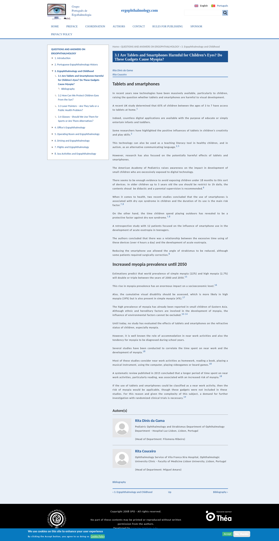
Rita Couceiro (120, 74)
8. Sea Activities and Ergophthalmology (75, 153)
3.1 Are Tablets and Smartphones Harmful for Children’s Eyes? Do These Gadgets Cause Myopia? (81, 80)
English (204, 5)
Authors (119, 26)
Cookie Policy (98, 537)
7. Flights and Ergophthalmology (72, 147)
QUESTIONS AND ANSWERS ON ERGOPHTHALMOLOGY (150, 46)
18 (220, 376)
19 (185, 397)
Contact (139, 26)
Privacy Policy (61, 34)
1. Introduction (62, 58)
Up (169, 492)
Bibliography (119, 482)
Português (222, 5)
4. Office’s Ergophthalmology (70, 127)
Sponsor (196, 26)
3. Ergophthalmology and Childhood (200, 46)
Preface (72, 26)
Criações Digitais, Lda (144, 528)
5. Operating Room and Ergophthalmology (77, 134)
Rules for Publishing (167, 26)
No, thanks (242, 534)
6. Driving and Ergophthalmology (72, 140)
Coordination (95, 26)
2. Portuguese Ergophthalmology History (76, 64)
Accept (227, 534)
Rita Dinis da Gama (123, 70)
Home (55, 26)
